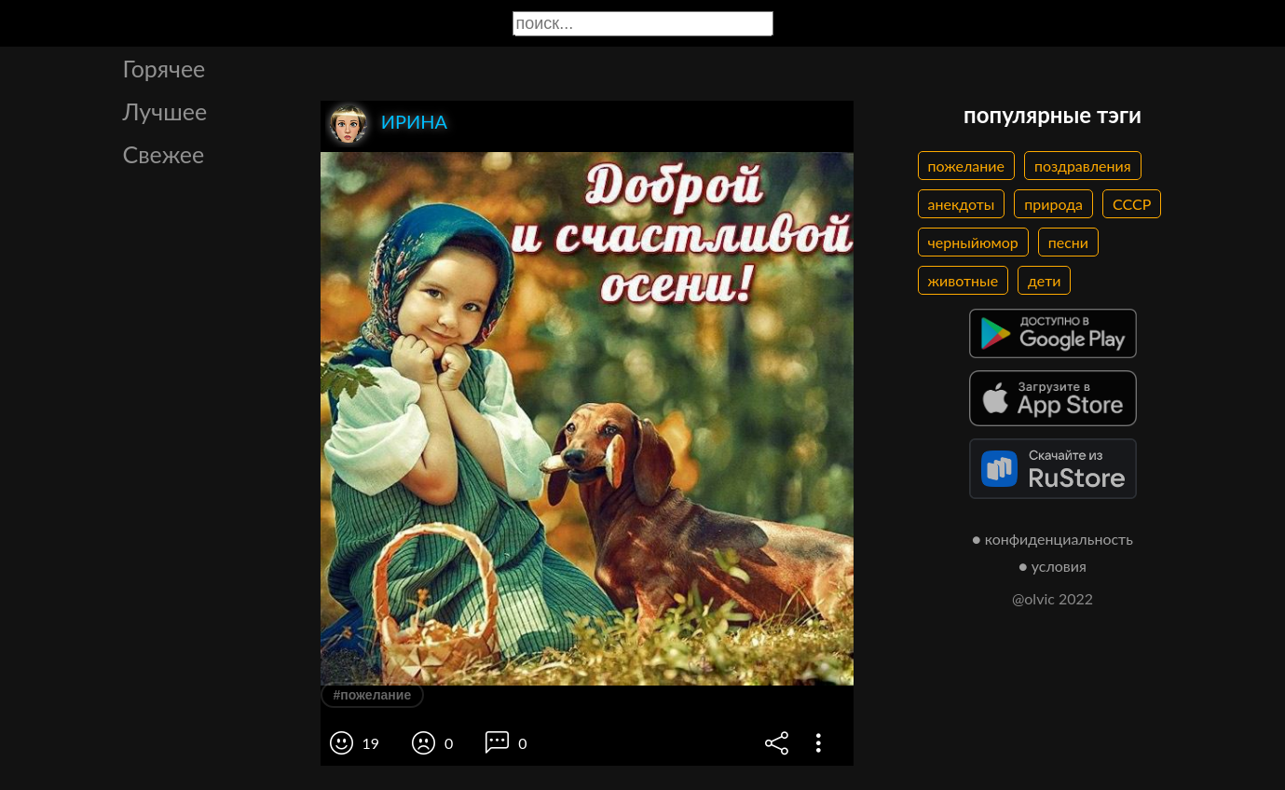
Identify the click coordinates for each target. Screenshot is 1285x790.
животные (963, 280)
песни (1068, 242)
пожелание (966, 165)
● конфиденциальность (1052, 538)
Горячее (164, 68)
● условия (1052, 566)
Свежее (164, 154)
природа (1053, 204)
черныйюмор (973, 242)
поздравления (1082, 165)
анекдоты (961, 204)
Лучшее (165, 111)
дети (1044, 280)
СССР (1132, 204)
